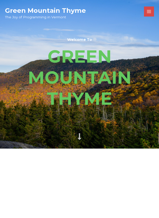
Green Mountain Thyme (45, 10)
